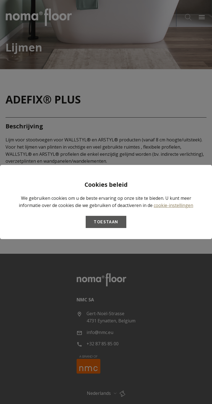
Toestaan (106, 222)
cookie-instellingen (173, 205)
